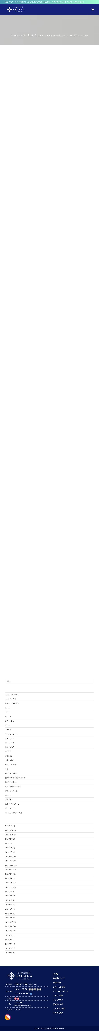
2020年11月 (9, 896)
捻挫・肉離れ (9, 760)
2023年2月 (8, 852)
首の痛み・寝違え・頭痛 (13, 813)
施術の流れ (57, 983)
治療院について (59, 978)
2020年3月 (8, 909)
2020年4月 (8, 904)
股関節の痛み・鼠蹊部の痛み (15, 778)
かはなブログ (58, 1000)
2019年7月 (8, 944)
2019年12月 (9, 922)
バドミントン (9, 738)
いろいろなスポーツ (12, 695)
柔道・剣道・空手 (11, 764)
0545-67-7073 (56, 2)
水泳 (6, 769)
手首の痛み (9, 756)
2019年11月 (9, 926)
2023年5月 (8, 839)
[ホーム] (11, 35)
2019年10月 (9, 931)
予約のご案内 (58, 1013)
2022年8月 (8, 874)
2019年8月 (8, 939)
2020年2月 (8, 913)
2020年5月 (8, 900)
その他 (7, 708)
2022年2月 (8, 887)
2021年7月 (8, 891)
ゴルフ (7, 712)
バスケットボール (11, 734)
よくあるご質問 (59, 1009)
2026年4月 (8, 826)
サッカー (8, 716)
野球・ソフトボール (12, 804)
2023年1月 (8, 856)
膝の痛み (8, 795)
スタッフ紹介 (58, 996)
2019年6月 (8, 948)
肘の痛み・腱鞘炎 (11, 773)
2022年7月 (8, 878)
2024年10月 (9, 830)
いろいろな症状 (10, 699)
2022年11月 (9, 865)
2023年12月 (9, 835)
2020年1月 (8, 918)
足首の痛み (9, 799)
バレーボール (9, 743)
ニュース (8, 729)
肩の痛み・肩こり (11, 782)
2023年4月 (8, 843)
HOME (55, 974)
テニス (7, 725)
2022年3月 (8, 883)
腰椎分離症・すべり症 (13, 786)
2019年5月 (8, 952)
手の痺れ (8, 751)
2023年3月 (8, 848)
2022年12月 (9, 861)
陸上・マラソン (10, 808)
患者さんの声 (9, 747)
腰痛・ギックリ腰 (11, 791)
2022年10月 (9, 870)
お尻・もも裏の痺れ (12, 703)
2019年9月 (8, 935)
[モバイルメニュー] (93, 9)
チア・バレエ (9, 721)
